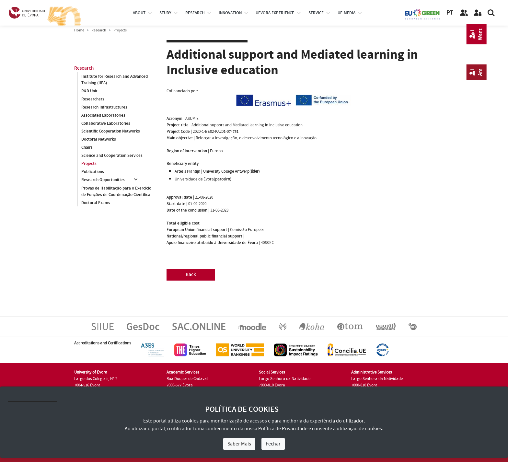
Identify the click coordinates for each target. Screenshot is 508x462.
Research (98, 30)
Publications (92, 172)
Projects (89, 164)
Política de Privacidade (282, 428)
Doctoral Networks (98, 140)
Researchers (92, 99)
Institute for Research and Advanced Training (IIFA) (114, 80)
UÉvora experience (275, 13)
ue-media (346, 13)
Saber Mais (239, 444)
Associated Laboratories (103, 115)
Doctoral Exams (95, 203)
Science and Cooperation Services (112, 156)
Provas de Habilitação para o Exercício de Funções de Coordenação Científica (116, 191)
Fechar (273, 444)
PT (449, 13)
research (195, 13)
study (165, 13)
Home (79, 30)
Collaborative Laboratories (105, 123)
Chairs (87, 148)
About (139, 13)
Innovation (230, 13)
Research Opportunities (103, 180)
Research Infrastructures (104, 107)
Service (316, 13)
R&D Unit (89, 91)
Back (191, 274)
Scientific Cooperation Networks (110, 131)
